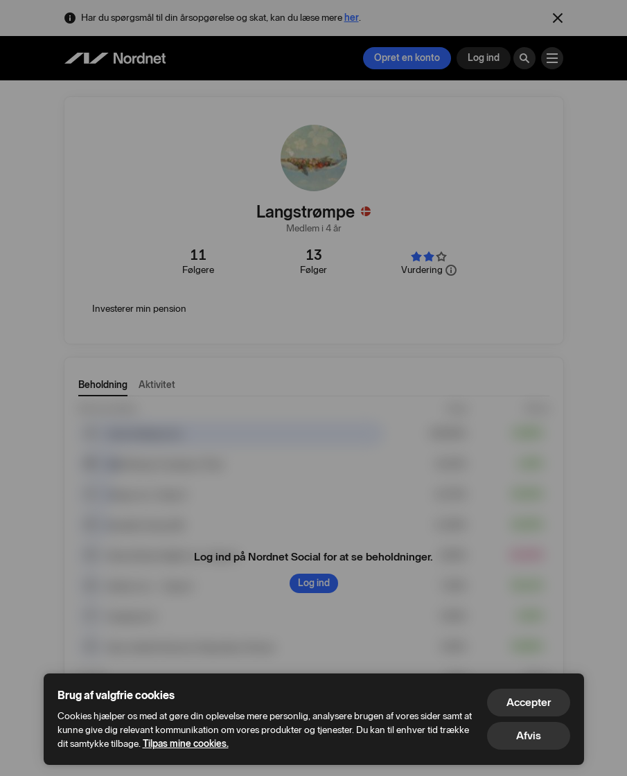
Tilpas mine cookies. (186, 744)
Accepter (528, 702)
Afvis (528, 735)
